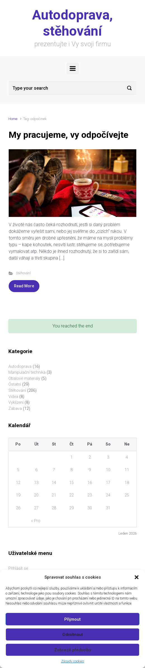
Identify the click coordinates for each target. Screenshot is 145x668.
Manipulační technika (27, 372)
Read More (24, 286)
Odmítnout (72, 634)
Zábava (15, 408)
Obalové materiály (24, 378)
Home (12, 119)
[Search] (72, 88)
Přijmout (72, 619)
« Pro (36, 520)
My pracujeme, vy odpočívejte (68, 134)
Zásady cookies (72, 661)
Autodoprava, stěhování (72, 23)
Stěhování (23, 273)
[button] (136, 577)
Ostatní (14, 384)
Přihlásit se (18, 568)
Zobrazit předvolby (72, 649)
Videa (13, 396)
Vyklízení (15, 402)
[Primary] (73, 68)
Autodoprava (20, 366)
